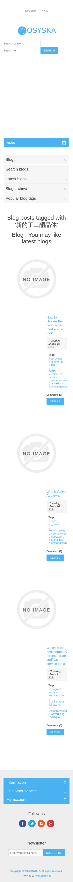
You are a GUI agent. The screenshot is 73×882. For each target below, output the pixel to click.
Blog (18, 235)
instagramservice (59, 710)
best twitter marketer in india (56, 361)
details (55, 401)
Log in (44, 11)
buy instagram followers (57, 703)
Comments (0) (54, 395)
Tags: (51, 354)
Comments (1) (54, 551)
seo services (59, 533)
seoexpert (57, 536)
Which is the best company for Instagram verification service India (57, 656)
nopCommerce (43, 875)
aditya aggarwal (54, 523)
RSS (41, 823)
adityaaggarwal (58, 386)
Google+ (50, 823)
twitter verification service (55, 374)
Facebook (22, 823)
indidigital (54, 717)
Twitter (32, 823)
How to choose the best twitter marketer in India (55, 325)
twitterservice (59, 380)
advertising (58, 383)
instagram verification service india (56, 692)
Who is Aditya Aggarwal (57, 493)
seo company (57, 530)
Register (30, 11)
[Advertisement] (36, 99)
